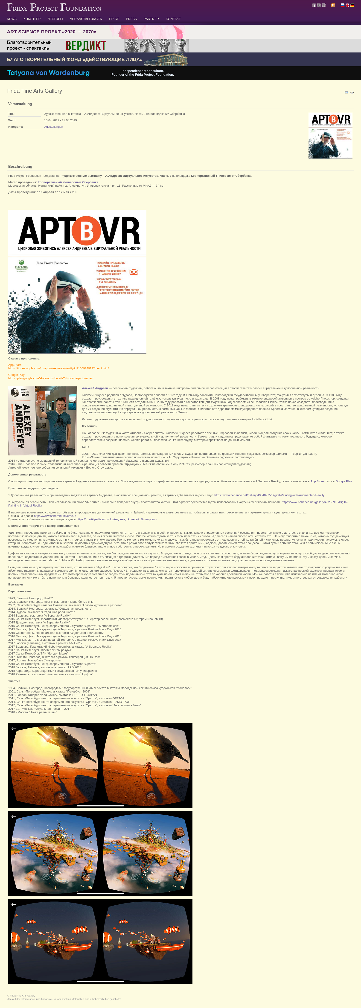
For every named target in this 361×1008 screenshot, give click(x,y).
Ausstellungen (53, 126)
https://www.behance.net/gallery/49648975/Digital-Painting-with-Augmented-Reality (269, 495)
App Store (317, 481)
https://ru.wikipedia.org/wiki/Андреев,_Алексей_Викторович (117, 519)
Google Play (343, 481)
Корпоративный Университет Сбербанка (68, 182)
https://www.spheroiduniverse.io (55, 516)
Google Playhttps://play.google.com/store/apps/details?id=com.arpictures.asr (50, 376)
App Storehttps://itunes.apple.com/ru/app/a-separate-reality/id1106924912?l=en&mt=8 (58, 366)
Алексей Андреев (95, 388)
